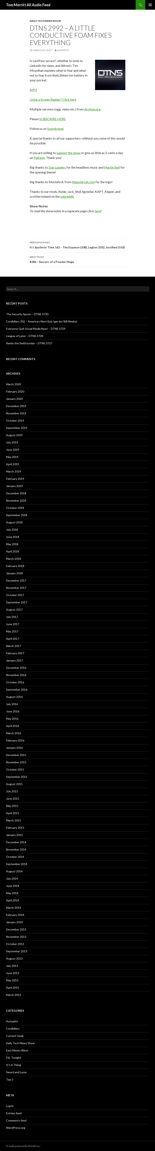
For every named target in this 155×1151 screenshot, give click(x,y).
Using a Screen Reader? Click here (53, 99)
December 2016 (16, 667)
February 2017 (15, 653)
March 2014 (13, 907)
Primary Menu (150, 5)
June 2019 (12, 449)
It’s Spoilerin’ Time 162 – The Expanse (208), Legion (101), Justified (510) (77, 244)
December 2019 (16, 406)
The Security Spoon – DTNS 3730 (27, 314)
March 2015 (13, 820)
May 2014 (12, 893)
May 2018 (12, 544)
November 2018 (16, 500)
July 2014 (12, 878)
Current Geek (15, 1036)
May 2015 (12, 806)
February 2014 (15, 915)
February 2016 (15, 740)
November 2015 (16, 762)
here (98, 211)
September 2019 (16, 428)
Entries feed (14, 1113)
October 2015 (15, 769)
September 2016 (16, 689)
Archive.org (92, 109)
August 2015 (14, 784)
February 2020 (15, 391)
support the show (68, 153)
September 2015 (16, 776)
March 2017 (13, 646)
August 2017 (14, 609)
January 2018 (14, 573)
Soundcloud (55, 128)
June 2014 (12, 885)
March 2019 (13, 471)
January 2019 (14, 486)
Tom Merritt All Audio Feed (28, 5)
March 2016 (13, 733)
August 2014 (14, 871)
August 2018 (14, 522)
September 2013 (16, 951)
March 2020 (13, 384)
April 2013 (12, 987)
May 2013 (12, 980)
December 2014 (16, 842)
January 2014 (14, 922)
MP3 (33, 90)
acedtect (63, 50)
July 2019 (12, 442)
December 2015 (16, 755)
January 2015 (14, 835)
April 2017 (12, 638)
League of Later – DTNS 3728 (24, 336)
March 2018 (13, 558)
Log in (10, 1106)
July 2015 (12, 791)
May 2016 (12, 718)
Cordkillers (13, 1028)
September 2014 (16, 864)
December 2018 (16, 493)
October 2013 (15, 944)
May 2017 (12, 631)
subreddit (67, 196)
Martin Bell (112, 167)
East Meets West (17, 1050)
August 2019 (14, 435)
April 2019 (12, 464)
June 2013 (12, 973)
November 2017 (16, 587)
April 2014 (12, 900)
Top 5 (9, 1079)
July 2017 (12, 617)
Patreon (39, 158)
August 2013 (14, 958)
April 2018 (12, 551)
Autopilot (12, 1021)
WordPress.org (15, 1127)
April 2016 (12, 726)
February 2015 (15, 827)
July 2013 (12, 965)
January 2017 (14, 660)
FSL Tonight (13, 1057)
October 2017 (15, 595)
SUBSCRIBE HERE (52, 119)
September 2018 (16, 515)
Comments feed (16, 1120)
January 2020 (14, 398)
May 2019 (12, 457)
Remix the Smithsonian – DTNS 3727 (29, 343)
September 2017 (16, 602)
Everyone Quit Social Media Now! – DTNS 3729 (35, 328)
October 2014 (15, 856)
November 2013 (16, 936)
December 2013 (16, 929)
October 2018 (15, 507)
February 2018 (15, 566)
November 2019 (16, 413)
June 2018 (12, 537)
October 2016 (15, 682)
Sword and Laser (16, 1072)
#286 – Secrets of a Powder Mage (77, 259)
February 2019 (15, 478)
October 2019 (15, 420)
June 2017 (12, 624)
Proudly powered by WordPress (23, 1146)
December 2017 (16, 580)
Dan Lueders (57, 167)
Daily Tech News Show (45, 20)
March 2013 (13, 995)
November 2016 (16, 675)
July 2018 (12, 529)
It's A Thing (13, 1065)
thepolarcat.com (83, 182)
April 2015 (12, 813)
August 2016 (14, 696)
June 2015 (12, 798)
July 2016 (12, 704)
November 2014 (16, 849)
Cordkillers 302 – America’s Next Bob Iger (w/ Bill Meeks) (41, 321)
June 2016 (12, 711)
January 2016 (14, 747)
